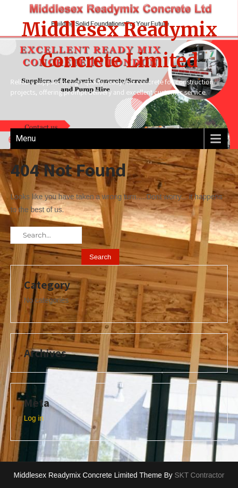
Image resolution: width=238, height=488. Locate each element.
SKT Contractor (199, 475)
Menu (26, 138)
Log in (34, 418)
